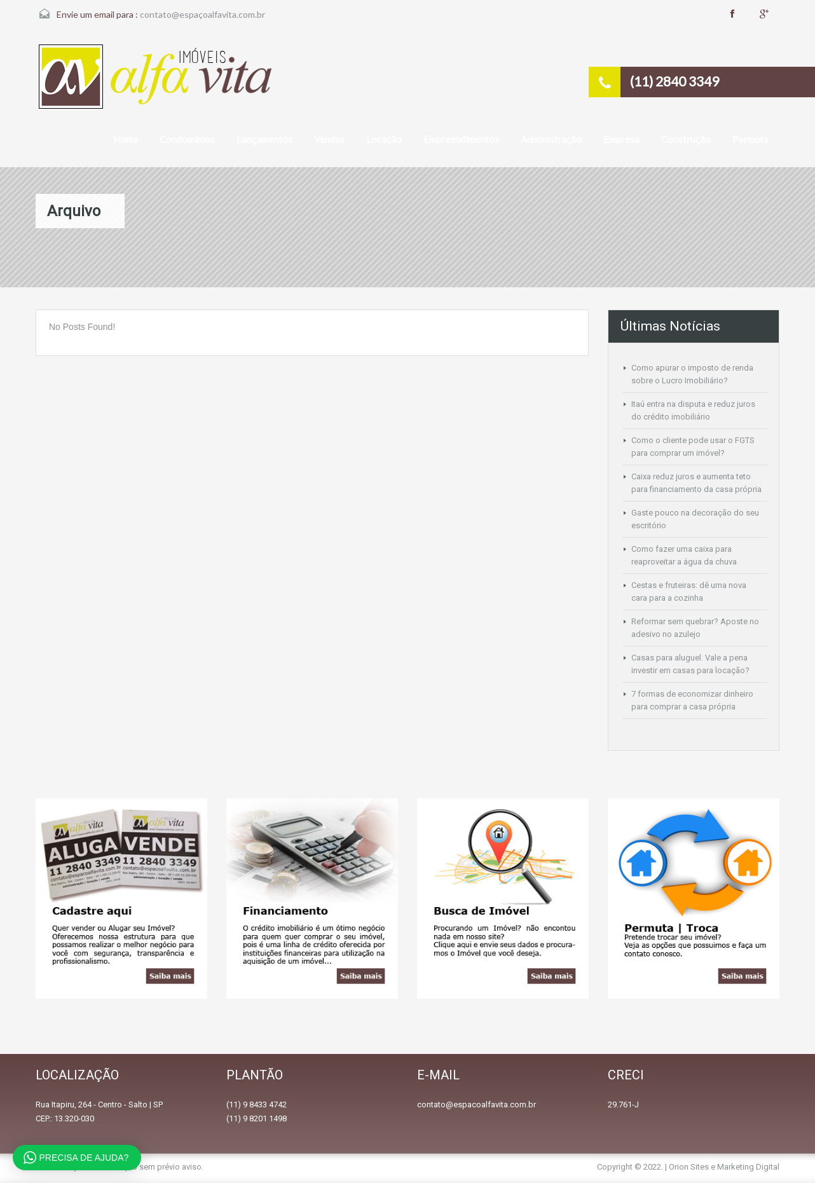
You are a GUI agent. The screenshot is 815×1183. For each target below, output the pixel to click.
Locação (384, 139)
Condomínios (187, 139)
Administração (551, 139)
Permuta (750, 139)
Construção (686, 139)
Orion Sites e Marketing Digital (724, 1167)
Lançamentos (264, 139)
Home (125, 139)
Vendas (329, 139)
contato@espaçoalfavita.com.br (202, 14)
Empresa (621, 139)
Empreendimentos (461, 139)
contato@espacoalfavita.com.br (476, 1104)
